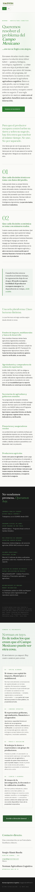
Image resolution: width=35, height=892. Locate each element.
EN (9, 8)
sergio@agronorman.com (10, 859)
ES (4, 8)
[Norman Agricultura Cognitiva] (8, 4)
